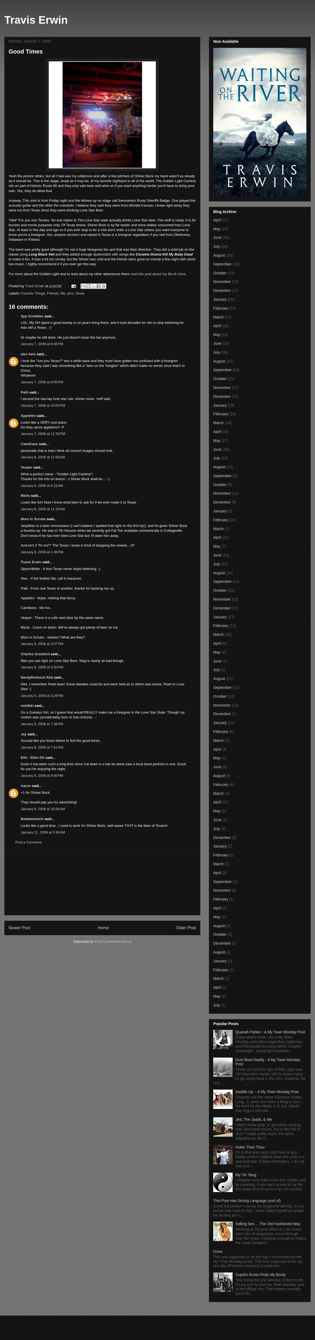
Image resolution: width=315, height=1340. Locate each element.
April (217, 220)
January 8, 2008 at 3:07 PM (42, 644)
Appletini (28, 416)
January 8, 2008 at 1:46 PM (42, 552)
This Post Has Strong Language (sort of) (247, 1201)
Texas (80, 293)
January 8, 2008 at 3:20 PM (42, 667)
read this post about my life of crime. (158, 274)
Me (63, 293)
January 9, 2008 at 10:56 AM (43, 809)
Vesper (26, 467)
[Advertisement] (102, 884)
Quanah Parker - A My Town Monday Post (271, 1032)
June (217, 237)
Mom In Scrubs (33, 519)
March (218, 317)
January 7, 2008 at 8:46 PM (42, 344)
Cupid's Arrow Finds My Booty (261, 1274)
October (220, 273)
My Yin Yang (246, 1175)
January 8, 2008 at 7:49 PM (42, 724)
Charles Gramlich (35, 654)
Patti (24, 392)
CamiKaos (29, 444)
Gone (217, 1251)
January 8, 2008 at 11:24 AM (43, 509)
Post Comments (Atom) (113, 942)
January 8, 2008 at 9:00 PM (42, 776)
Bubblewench (32, 819)
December (222, 290)
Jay (24, 734)
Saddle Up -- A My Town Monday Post (267, 1092)
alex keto (28, 354)
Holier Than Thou (250, 1147)
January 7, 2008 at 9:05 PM (42, 382)
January (220, 299)
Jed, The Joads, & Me (254, 1119)
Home (103, 928)
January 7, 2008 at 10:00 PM (43, 405)
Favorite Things (33, 293)
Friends (52, 293)
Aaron (26, 786)
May (216, 229)
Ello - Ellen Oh (32, 758)
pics (70, 293)
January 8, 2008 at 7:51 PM (42, 747)
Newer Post (19, 928)
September (222, 264)
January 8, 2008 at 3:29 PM (42, 696)
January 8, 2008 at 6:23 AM (42, 486)
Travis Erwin (36, 20)
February (220, 308)
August (219, 255)
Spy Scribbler (32, 316)
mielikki (27, 706)
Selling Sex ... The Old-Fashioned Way (268, 1224)
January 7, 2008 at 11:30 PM (43, 434)
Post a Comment (28, 842)
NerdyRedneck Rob (37, 677)
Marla (26, 496)
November (222, 281)
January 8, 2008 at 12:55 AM (43, 457)
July (216, 246)
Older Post (186, 928)
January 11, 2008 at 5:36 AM (43, 832)
